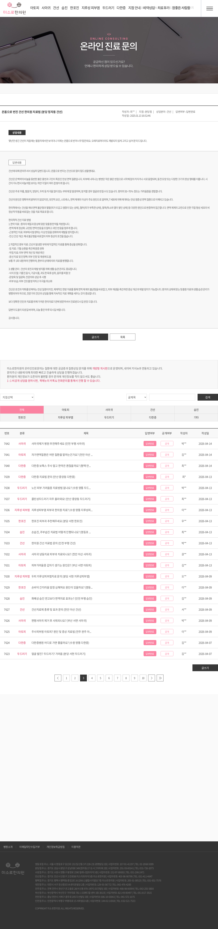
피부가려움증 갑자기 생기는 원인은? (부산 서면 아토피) (61, 565)
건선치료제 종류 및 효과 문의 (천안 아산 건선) (56, 609)
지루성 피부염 (65, 417)
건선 (152, 410)
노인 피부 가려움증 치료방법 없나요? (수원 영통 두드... (61, 488)
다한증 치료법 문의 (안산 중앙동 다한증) (53, 477)
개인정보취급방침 (55, 847)
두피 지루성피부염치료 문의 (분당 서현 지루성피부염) (61, 576)
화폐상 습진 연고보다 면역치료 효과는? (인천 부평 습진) (62, 598)
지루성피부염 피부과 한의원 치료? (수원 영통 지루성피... (62, 510)
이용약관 (75, 847)
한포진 (22, 417)
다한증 (152, 417)
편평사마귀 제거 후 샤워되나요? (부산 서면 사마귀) (59, 620)
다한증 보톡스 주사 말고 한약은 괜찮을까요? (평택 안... (61, 466)
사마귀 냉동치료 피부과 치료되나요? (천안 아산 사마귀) (61, 554)
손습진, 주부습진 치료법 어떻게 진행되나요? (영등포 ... (61, 532)
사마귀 (109, 410)
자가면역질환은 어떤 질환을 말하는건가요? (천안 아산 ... (62, 455)
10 (143, 678)
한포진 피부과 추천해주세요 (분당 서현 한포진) (57, 521)
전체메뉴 (209, 8)
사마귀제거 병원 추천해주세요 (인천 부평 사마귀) (58, 443)
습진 (196, 410)
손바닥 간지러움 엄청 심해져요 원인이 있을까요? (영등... (62, 587)
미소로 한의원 (14, 8)
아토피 (65, 410)
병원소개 (7, 847)
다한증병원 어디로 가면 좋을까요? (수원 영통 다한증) (60, 643)
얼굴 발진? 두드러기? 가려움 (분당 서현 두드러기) (58, 654)
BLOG (168, 7)
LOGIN (143, 7)
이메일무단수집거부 (29, 847)
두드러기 (109, 417)
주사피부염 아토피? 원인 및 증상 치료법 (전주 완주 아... (61, 631)
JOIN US (156, 7)
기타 (196, 417)
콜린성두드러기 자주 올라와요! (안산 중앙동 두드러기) (61, 499)
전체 (21, 410)
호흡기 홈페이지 (185, 7)
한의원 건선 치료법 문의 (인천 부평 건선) (54, 543)
